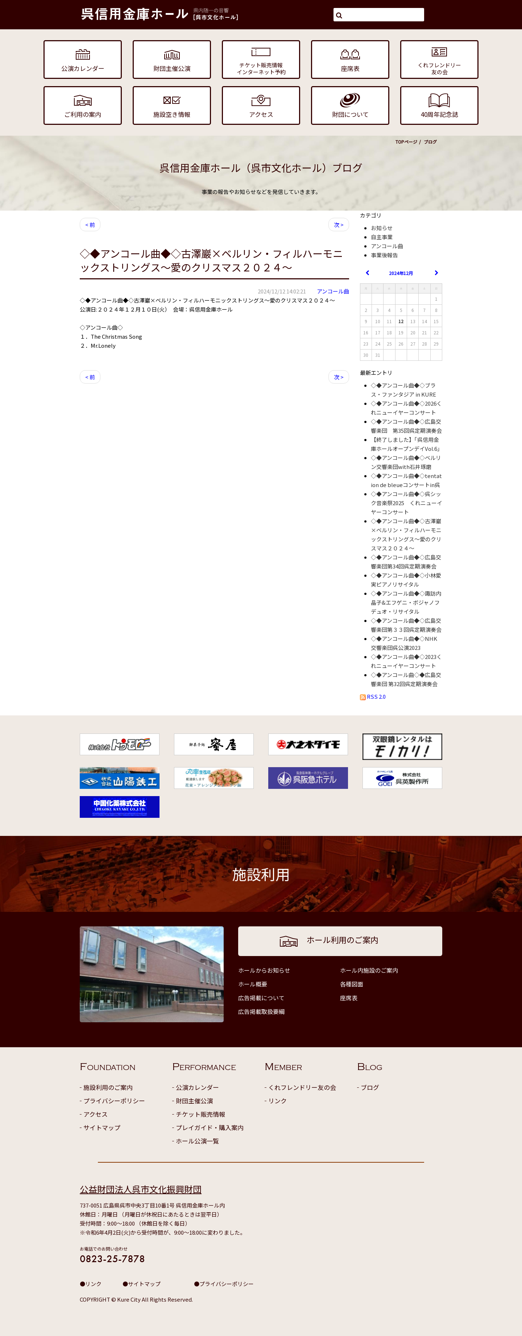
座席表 (348, 997)
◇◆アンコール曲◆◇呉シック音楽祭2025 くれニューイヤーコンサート (406, 503)
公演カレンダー (197, 1087)
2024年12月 (401, 273)
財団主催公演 (194, 1100)
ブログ (370, 1087)
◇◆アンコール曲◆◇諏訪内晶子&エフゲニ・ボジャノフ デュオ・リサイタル (408, 602)
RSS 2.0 (373, 696)
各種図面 (351, 984)
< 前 (90, 224)
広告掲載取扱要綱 (261, 1011)
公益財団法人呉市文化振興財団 (141, 1189)
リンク (277, 1100)
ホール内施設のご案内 (369, 970)
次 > (339, 224)
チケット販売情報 (200, 1114)
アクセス (95, 1114)
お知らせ (382, 228)
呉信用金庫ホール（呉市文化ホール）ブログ (261, 167)
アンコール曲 (333, 291)
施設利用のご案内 (108, 1087)
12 (400, 321)
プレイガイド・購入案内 (210, 1127)
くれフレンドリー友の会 (302, 1087)
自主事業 (382, 237)
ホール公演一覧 (197, 1140)
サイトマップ (101, 1127)
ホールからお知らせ (264, 970)
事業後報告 (384, 255)
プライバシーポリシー (114, 1100)
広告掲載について (261, 997)
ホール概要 (252, 984)
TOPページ (406, 142)
